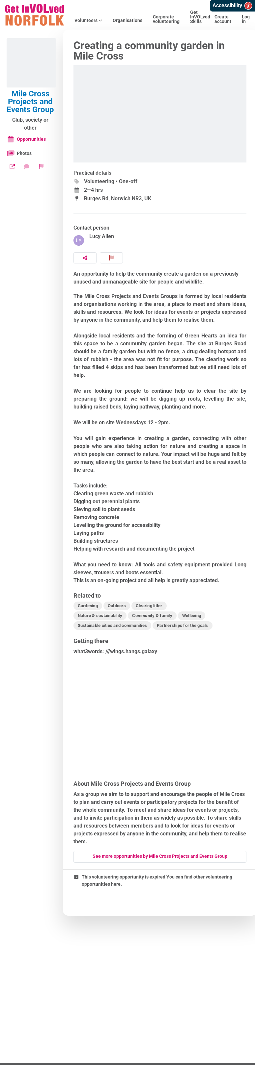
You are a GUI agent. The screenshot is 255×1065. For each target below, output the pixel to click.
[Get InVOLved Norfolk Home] (34, 14)
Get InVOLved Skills (200, 17)
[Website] (12, 166)
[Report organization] (41, 166)
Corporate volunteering (166, 19)
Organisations (127, 20)
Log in (246, 19)
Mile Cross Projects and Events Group (30, 101)
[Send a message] (26, 166)
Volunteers (88, 20)
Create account (222, 19)
